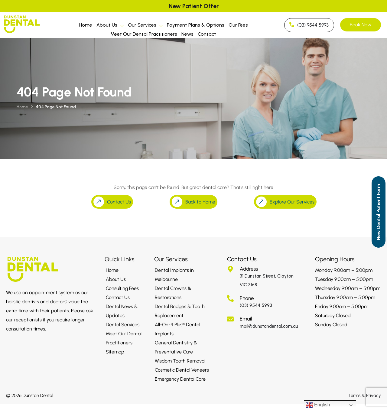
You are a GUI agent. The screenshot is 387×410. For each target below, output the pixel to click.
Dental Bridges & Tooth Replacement (180, 311)
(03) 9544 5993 (256, 305)
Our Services (145, 26)
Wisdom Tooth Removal (180, 361)
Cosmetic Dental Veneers (182, 370)
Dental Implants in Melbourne (174, 274)
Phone (247, 298)
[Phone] (230, 298)
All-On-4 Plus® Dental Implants (177, 329)
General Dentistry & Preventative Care (176, 347)
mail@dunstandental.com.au (269, 326)
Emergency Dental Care (180, 379)
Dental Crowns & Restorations (173, 292)
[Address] (230, 269)
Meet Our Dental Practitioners (143, 34)
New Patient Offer (194, 6)
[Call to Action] (378, 212)
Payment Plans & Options (195, 25)
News (187, 34)
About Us (110, 26)
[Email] (230, 319)
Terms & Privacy (364, 395)
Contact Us (118, 297)
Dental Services (122, 324)
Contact (207, 34)
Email (246, 319)
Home (85, 25)
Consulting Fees (122, 288)
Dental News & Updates (122, 311)
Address (249, 269)
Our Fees (238, 25)
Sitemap (115, 352)
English (318, 405)
